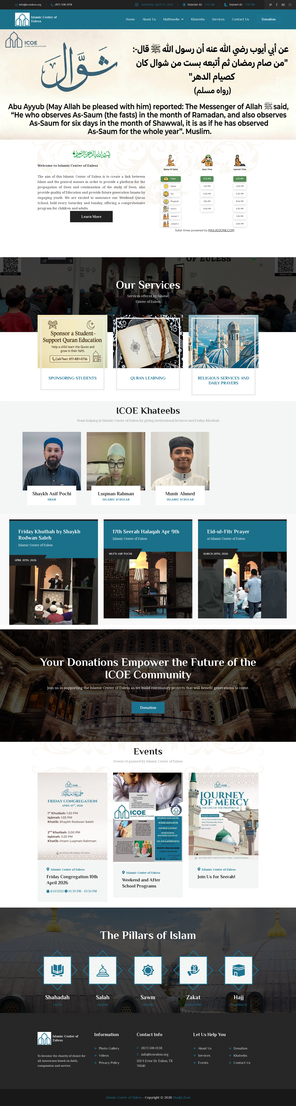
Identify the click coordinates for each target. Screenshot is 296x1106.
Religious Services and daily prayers (223, 380)
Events (203, 1063)
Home (130, 19)
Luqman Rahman (116, 493)
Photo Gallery (109, 1048)
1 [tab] (277, 78)
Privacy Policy (109, 1063)
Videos (104, 1055)
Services (218, 19)
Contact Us (240, 19)
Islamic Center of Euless (124, 1097)
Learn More (91, 218)
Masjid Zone (181, 1097)
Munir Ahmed (180, 493)
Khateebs (198, 19)
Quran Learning (148, 378)
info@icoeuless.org (30, 4)
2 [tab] (277, 81)
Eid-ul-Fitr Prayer (228, 531)
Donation (268, 20)
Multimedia (171, 19)
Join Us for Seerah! (216, 876)
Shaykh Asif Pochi (51, 493)
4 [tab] (277, 89)
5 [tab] (277, 92)
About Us (149, 19)
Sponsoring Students (73, 378)
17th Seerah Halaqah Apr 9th (146, 531)
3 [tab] (277, 85)
